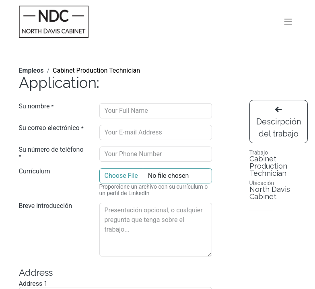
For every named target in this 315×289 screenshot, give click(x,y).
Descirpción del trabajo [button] (278, 123)
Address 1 (33, 285)
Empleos (31, 72)
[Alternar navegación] (288, 22)
